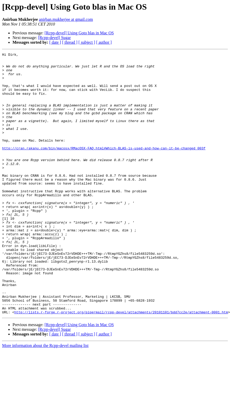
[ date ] (55, 42)
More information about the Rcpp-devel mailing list (45, 398)
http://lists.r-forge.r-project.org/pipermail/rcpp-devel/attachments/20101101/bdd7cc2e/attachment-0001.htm (121, 364)
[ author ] (104, 42)
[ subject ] (86, 42)
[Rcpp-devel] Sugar (54, 37)
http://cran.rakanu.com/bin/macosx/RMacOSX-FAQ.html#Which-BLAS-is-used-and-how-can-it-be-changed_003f (103, 167)
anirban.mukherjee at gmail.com (66, 19)
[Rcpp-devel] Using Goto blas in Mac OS (79, 33)
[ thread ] (69, 42)
